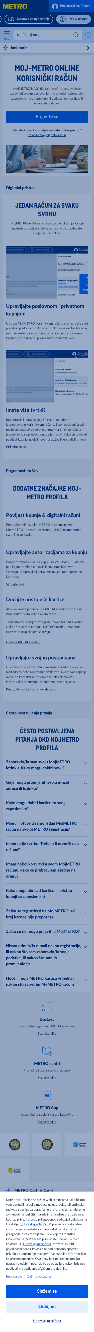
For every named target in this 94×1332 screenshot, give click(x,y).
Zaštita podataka (39, 1276)
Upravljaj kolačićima (36, 1224)
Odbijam (47, 1307)
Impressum (16, 1276)
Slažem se (47, 1291)
